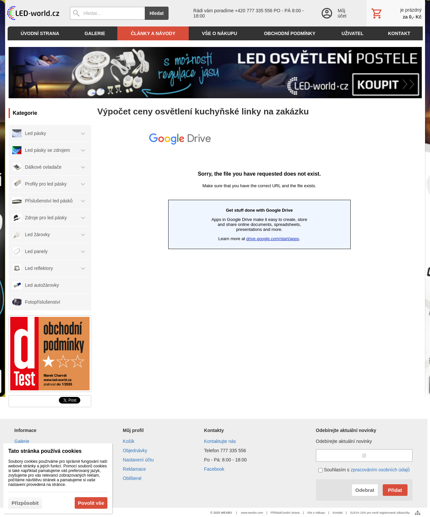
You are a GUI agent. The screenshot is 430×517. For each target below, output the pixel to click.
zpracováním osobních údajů (380, 469)
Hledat (157, 13)
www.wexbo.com (252, 512)
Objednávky (135, 450)
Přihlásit (275, 512)
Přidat (395, 490)
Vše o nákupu (316, 512)
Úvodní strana (290, 512)
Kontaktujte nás (220, 441)
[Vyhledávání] (107, 13)
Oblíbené (132, 478)
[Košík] (396, 13)
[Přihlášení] (337, 13)
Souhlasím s (364, 469)
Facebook (214, 469)
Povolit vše (91, 503)
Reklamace (134, 469)
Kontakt (337, 512)
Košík (129, 441)
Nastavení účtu (138, 459)
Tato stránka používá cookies (45, 451)
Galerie (22, 441)
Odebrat (364, 490)
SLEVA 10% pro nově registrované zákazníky (380, 512)
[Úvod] (32, 13)
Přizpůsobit (25, 503)
